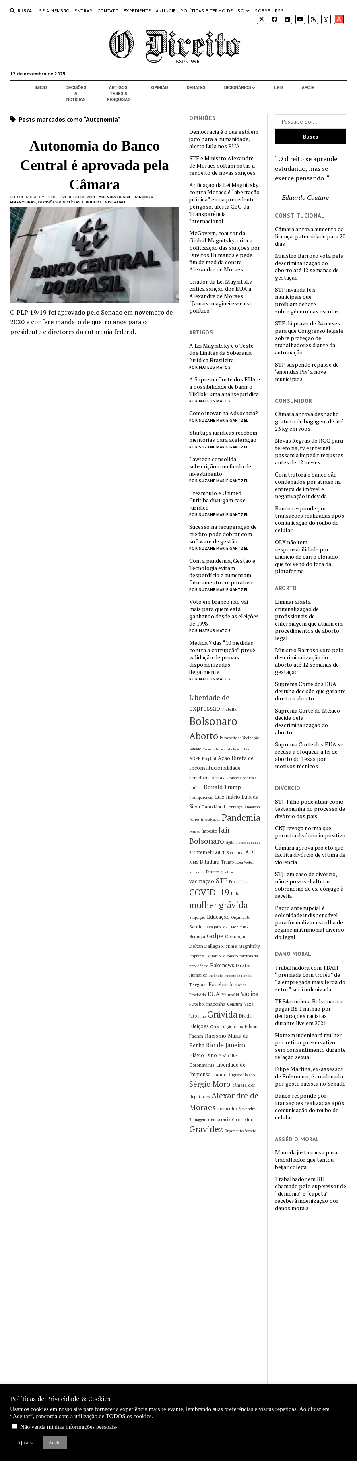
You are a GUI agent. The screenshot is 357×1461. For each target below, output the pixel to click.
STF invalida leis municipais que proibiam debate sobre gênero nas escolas (307, 300)
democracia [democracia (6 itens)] (219, 1119)
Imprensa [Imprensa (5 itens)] (197, 956)
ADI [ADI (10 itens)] (250, 852)
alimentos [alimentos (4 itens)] (196, 872)
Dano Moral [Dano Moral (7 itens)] (213, 807)
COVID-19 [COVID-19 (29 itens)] (209, 892)
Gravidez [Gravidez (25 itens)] (206, 1129)
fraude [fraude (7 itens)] (220, 1074)
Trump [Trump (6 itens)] (227, 862)
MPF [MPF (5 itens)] (225, 927)
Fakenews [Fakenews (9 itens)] (222, 965)
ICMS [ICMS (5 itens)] (193, 862)
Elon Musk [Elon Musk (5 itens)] (239, 927)
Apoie (308, 87)
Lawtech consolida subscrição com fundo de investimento (220, 466)
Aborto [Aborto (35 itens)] (203, 735)
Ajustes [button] (25, 1443)
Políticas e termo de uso (212, 11)
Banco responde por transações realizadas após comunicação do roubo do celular (309, 519)
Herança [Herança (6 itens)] (197, 936)
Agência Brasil (115, 197)
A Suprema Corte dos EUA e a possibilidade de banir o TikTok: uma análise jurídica (224, 387)
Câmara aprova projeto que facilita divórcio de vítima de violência (310, 855)
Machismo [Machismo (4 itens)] (228, 872)
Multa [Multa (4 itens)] (238, 1027)
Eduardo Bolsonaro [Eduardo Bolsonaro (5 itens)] (222, 956)
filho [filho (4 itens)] (202, 1016)
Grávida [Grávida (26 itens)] (222, 1014)
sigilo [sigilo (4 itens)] (230, 843)
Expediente (137, 11)
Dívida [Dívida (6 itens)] (245, 1016)
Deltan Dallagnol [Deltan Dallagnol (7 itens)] (206, 946)
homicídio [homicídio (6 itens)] (227, 1108)
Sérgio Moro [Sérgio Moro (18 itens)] (210, 1084)
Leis (278, 87)
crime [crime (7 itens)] (231, 946)
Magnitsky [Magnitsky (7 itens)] (249, 946)
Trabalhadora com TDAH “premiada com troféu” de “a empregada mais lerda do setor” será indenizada (310, 978)
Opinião (159, 87)
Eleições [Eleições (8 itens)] (199, 1026)
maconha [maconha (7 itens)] (215, 1004)
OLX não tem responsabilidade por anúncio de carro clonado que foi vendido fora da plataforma (306, 557)
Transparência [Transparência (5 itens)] (201, 797)
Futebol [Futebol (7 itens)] (197, 1004)
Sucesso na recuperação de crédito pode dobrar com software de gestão (223, 534)
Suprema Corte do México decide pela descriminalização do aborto (307, 721)
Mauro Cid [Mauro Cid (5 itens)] (230, 994)
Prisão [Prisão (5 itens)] (224, 1055)
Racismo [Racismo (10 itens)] (215, 1035)
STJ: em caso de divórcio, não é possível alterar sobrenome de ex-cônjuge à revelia (309, 884)
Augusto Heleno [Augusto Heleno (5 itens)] (241, 1075)
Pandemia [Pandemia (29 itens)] (241, 817)
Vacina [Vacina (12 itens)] (250, 994)
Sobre (262, 11)
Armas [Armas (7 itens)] (218, 778)
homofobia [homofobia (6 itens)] (199, 778)
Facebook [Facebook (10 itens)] (220, 984)
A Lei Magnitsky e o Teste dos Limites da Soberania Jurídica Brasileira (221, 353)
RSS (279, 11)
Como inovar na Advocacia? (223, 413)
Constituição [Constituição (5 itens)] (221, 1026)
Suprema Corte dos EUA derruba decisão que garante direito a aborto (310, 691)
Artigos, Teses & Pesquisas (118, 93)
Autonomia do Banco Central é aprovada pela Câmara (94, 165)
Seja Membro (54, 11)
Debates (196, 87)
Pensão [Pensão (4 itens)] (194, 831)
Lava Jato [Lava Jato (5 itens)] (212, 927)
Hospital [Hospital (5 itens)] (209, 758)
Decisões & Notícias (76, 93)
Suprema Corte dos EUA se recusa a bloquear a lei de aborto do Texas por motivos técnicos (309, 755)
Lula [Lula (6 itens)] (235, 894)
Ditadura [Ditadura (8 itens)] (209, 861)
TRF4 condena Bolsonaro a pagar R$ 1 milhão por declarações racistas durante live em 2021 (309, 1012)
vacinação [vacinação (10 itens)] (201, 881)
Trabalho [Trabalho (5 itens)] (229, 709)
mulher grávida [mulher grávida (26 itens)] (218, 904)
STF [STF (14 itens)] (221, 880)
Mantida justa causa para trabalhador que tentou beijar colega (306, 1160)
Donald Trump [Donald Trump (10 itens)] (222, 787)
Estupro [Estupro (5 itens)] (212, 872)
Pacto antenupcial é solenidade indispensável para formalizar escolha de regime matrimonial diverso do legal (309, 922)
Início (41, 87)
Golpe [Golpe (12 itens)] (215, 936)
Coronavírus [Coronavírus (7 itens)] (202, 1065)
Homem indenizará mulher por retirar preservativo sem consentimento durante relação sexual (310, 1046)
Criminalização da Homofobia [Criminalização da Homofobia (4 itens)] (226, 749)
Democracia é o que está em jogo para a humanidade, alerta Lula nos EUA (223, 139)
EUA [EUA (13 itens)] (214, 993)
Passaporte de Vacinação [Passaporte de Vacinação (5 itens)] (239, 737)
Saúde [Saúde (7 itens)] (196, 927)
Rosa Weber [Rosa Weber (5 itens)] (244, 862)
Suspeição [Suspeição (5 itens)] (197, 917)
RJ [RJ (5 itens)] (191, 852)
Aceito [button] (55, 1443)
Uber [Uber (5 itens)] (234, 1055)
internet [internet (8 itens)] (203, 852)
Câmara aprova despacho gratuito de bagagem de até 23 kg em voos (309, 421)
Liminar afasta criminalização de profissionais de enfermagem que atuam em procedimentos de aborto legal (309, 620)
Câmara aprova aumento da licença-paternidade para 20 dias (310, 236)
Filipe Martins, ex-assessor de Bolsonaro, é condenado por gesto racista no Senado (310, 1076)
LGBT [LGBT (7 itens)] (219, 852)
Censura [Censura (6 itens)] (234, 1004)
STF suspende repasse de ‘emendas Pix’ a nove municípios (307, 372)
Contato (108, 11)
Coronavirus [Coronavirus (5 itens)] (242, 1119)
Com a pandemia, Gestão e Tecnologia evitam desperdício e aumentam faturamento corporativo (222, 571)
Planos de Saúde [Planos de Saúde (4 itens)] (247, 843)
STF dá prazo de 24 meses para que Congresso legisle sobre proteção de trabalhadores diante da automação (309, 338)
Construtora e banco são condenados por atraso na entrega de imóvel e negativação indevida (308, 485)
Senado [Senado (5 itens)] (195, 749)
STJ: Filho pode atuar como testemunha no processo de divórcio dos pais (310, 809)
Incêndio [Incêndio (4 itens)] (215, 976)
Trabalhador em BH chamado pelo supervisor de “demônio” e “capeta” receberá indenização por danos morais (310, 1193)
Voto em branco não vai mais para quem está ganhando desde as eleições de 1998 (224, 612)
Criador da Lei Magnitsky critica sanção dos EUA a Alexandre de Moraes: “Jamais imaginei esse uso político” (221, 296)
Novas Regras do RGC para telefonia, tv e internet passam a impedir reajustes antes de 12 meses (309, 451)
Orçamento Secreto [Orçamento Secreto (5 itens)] (240, 1131)
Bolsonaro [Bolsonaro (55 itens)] (213, 721)
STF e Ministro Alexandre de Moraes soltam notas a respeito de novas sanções (222, 165)
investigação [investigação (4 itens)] (210, 819)
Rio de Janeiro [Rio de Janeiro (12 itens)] (225, 1045)
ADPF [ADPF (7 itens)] (194, 758)
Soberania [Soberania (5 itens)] (235, 852)
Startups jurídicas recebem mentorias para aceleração (223, 436)
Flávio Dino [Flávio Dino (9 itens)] (203, 1055)
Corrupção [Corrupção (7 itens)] (235, 936)
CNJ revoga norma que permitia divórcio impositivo (310, 832)
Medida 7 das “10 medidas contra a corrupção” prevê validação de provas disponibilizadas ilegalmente (222, 657)
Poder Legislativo (105, 202)
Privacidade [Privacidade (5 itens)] (238, 881)
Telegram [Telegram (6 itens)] (198, 985)
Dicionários (237, 87)
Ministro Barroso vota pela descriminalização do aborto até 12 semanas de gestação (309, 266)
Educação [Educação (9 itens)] (218, 916)
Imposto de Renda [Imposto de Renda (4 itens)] (238, 976)
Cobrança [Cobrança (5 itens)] (235, 807)
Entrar (83, 11)
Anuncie (166, 11)
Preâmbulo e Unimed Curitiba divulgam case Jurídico (217, 500)
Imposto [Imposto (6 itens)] (209, 831)
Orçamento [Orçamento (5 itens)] (240, 917)
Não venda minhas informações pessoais (68, 1427)
